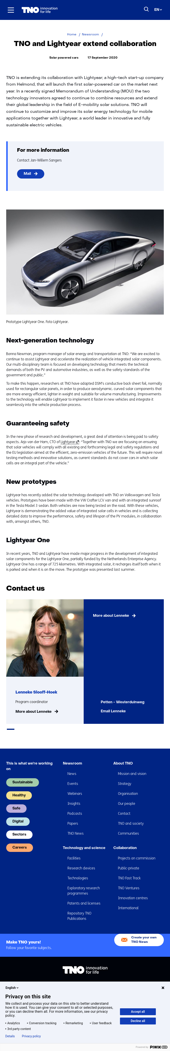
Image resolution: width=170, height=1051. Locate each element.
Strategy (124, 777)
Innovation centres (133, 892)
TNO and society (131, 817)
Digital (17, 815)
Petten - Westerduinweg (122, 702)
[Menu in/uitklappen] (10, 10)
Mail (27, 174)
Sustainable (22, 776)
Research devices (81, 862)
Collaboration (125, 842)
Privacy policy (31, 1036)
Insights (74, 797)
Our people (126, 797)
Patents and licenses (84, 897)
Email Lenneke (113, 711)
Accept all (138, 1011)
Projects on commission (136, 852)
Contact (124, 807)
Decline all (138, 1021)
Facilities (74, 852)
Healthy (19, 789)
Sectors (19, 828)
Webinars (75, 787)
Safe (16, 802)
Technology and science (84, 842)
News (72, 767)
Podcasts (75, 807)
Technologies (78, 872)
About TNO (123, 757)
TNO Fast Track (129, 872)
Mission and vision (132, 767)
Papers (73, 817)
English (12, 988)
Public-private (128, 862)
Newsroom (72, 757)
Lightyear (69, 442)
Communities (128, 827)
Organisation (128, 787)
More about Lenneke (33, 712)
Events (73, 777)
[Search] (146, 9)
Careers (19, 841)
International (128, 902)
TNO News (76, 827)
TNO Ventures (128, 882)
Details (10, 1036)
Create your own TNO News (143, 933)
